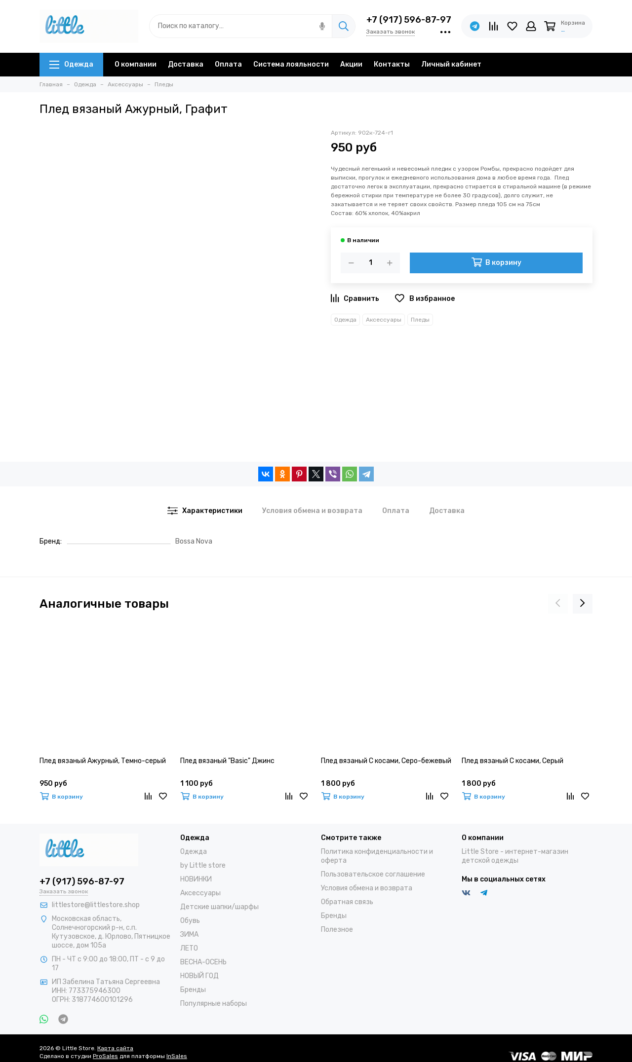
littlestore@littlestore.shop (96, 905)
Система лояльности (291, 64)
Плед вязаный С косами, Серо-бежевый (386, 761)
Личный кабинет (451, 64)
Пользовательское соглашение (373, 874)
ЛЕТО (189, 948)
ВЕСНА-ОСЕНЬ (203, 962)
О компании (136, 64)
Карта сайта (115, 1048)
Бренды (193, 990)
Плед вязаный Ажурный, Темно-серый (103, 761)
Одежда (71, 64)
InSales (176, 1056)
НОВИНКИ (196, 879)
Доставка (185, 64)
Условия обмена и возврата (366, 888)
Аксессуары (383, 319)
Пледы (420, 319)
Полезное (337, 929)
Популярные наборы (213, 1003)
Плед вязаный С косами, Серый (512, 761)
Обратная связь (347, 902)
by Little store (203, 865)
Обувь (190, 920)
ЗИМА (189, 934)
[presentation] (558, 604)
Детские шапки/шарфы (219, 907)
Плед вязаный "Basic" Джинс (227, 761)
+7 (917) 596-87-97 (408, 19)
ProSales (105, 1056)
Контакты (392, 64)
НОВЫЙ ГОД (199, 976)
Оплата (228, 64)
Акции (351, 64)
